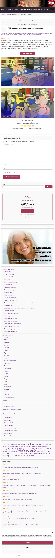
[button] (52, 532)
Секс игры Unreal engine (10, 428)
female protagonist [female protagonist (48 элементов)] (8, 449)
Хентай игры (7, 316)
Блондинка (7, 342)
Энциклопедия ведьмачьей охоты (12, 409)
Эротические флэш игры (36, 34)
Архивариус (4, 33)
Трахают (6, 389)
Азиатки (6, 337)
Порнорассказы (7, 404)
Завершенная (8, 415)
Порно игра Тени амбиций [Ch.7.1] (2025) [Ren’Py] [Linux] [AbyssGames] (21, 518)
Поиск (5, 184)
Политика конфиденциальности (30, 555)
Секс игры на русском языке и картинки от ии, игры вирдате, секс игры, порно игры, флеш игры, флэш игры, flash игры (24, 10)
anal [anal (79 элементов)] (19, 444)
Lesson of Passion (9, 274)
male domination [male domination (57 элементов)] (12, 451)
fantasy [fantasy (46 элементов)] (35, 446)
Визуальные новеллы (10, 287)
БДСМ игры (7, 279)
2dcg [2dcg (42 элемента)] (4, 444)
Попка (6, 366)
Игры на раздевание (9, 295)
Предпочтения (27, 552)
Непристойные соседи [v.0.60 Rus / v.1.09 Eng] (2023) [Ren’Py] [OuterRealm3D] (23, 505)
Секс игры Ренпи (8, 436)
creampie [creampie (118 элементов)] (14, 446)
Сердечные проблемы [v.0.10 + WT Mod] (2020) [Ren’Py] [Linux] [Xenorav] (22, 473)
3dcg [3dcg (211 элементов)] (8, 444)
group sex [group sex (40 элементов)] (27, 449)
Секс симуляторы (9, 310)
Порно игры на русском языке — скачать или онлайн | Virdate (20, 303)
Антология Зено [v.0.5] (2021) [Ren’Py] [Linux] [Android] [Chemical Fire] (21, 524)
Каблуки (6, 355)
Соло (5, 381)
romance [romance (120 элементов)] (23, 453)
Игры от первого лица (10, 297)
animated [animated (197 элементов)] (26, 444)
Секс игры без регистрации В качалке (27, 24)
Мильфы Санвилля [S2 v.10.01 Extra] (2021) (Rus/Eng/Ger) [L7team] (20, 467)
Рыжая (6, 373)
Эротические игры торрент (10, 413)
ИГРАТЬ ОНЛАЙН (27, 53)
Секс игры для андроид (10, 430)
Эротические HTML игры (10, 318)
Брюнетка (6, 345)
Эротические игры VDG (10, 321)
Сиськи (6, 376)
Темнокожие (7, 386)
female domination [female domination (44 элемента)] (42, 446)
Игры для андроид (9, 292)
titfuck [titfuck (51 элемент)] (12, 456)
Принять (27, 542)
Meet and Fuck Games (13, 33)
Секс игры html (8, 417)
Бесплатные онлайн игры (24, 33)
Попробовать (27, 211)
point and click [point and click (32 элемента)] (16, 453)
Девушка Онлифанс (9, 406)
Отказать (27, 547)
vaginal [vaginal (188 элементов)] (18, 455)
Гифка (6, 350)
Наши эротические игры (10, 300)
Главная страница (5, 14)
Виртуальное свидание (10, 290)
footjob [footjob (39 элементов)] (15, 449)
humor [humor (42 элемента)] (44, 449)
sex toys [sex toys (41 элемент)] (45, 453)
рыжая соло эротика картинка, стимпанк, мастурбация (17, 499)
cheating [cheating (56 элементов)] (48, 444)
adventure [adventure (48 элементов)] (14, 444)
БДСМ (6, 340)
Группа (6, 353)
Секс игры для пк (8, 433)
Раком (6, 371)
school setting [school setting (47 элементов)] (38, 453)
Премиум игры (8, 305)
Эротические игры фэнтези (11, 326)
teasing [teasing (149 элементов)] (6, 455)
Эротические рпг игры (10, 329)
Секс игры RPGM (8, 423)
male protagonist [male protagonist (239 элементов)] (27, 451)
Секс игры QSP (8, 420)
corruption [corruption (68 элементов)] (6, 446)
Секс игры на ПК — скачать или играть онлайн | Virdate (18, 34)
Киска (5, 358)
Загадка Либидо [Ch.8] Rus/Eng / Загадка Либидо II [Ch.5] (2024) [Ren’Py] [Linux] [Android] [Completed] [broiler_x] (26, 512)
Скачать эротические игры (11, 313)
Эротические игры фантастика (12, 323)
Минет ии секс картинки (10, 360)
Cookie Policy (20, 555)
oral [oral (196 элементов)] (10, 453)
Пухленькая (7, 368)
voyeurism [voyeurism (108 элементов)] (30, 456)
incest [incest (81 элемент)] (49, 449)
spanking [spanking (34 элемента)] (49, 453)
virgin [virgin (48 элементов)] (23, 456)
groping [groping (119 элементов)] (20, 448)
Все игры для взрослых (42, 33)
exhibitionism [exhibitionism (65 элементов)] (28, 446)
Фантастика (7, 392)
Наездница (7, 363)
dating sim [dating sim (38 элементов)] (21, 446)
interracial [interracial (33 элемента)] (5, 451)
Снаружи (6, 379)
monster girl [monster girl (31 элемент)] (5, 453)
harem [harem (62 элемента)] (40, 449)
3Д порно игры (8, 271)
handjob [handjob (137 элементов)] (33, 448)
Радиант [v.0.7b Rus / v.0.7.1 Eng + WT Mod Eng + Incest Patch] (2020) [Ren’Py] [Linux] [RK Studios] (26, 486)
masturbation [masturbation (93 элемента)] (42, 451)
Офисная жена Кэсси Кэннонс (28, 21)
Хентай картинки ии (9, 397)
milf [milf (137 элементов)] (49, 451)
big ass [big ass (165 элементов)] (34, 444)
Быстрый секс (33, 33)
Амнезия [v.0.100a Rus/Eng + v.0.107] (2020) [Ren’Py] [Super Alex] (20, 493)
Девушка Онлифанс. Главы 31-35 (12, 479)
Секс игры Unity (8, 425)
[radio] (22, 125)
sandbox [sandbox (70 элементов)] (30, 453)
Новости (5, 400)
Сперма (6, 384)
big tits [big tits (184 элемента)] (41, 444)
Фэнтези (6, 394)
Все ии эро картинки (8, 335)
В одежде (6, 347)
